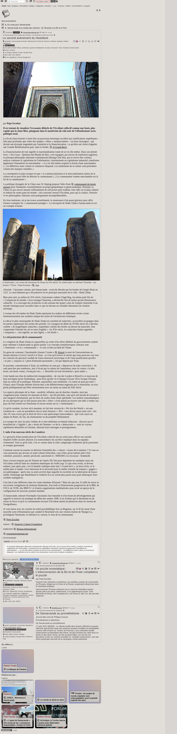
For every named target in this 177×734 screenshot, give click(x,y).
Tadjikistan (24, 593)
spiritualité (13, 625)
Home (4, 6)
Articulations (23, 6)
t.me (37, 285)
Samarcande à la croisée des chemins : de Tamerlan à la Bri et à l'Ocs (36, 28)
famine (29, 580)
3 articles (16, 32)
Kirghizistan (7, 597)
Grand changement (23, 57)
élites (19, 48)
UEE (9, 55)
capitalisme (6, 43)
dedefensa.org (57, 608)
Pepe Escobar (10, 45)
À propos (86, 6)
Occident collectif (11, 48)
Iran (4, 593)
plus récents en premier (29, 559)
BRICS (18, 55)
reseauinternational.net (31, 32)
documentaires (8, 21)
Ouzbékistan (28, 591)
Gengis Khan (27, 52)
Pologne (21, 634)
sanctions (23, 580)
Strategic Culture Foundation (28, 524)
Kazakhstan (14, 595)
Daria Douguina (10, 637)
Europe (25, 587)
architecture (25, 48)
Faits (9, 6)
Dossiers (48, 6)
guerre (5, 583)
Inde (27, 597)
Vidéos (68, 6)
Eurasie (47, 48)
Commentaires (76, 6)
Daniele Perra (21, 629)
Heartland (66, 48)
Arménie (14, 597)
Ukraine (12, 50)
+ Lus (54, 6)
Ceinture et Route (17, 587)
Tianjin (12, 589)
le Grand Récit (60, 147)
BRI (6, 55)
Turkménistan (23, 595)
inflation (65, 41)
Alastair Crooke (17, 52)
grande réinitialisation (37, 48)
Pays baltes (9, 634)
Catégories (39, 6)
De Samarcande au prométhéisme (57, 613)
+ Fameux (61, 6)
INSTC (18, 601)
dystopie (60, 41)
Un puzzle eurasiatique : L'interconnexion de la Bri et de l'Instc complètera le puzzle (67, 572)
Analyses (15, 6)
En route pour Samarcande (17, 25)
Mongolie (6, 595)
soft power (54, 48)
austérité (8, 41)
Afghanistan (14, 591)
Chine (7, 50)
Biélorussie (21, 597)
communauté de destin (19, 41)
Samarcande (74, 48)
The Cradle (19, 585)
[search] (16, 1)
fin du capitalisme (11, 57)
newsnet (7, 541)
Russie (20, 591)
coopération (9, 580)
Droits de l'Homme (43, 41)
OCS (13, 55)
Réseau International (26, 529)
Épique (32, 6)
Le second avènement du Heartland (25, 38)
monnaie (16, 580)
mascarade (21, 625)
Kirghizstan (16, 593)
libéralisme (29, 625)
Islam (60, 48)
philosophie (12, 627)
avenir (7, 625)
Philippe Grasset (10, 629)
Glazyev (7, 599)
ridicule (5, 627)
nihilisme (53, 41)
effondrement (32, 41)
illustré (61, 352)
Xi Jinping (8, 52)
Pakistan (9, 593)
